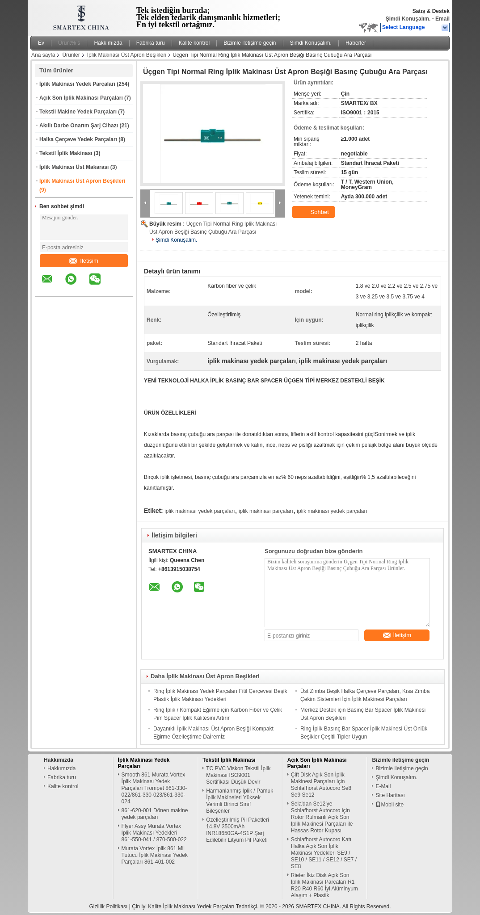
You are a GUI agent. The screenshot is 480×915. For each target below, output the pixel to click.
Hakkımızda (108, 43)
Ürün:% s (69, 43)
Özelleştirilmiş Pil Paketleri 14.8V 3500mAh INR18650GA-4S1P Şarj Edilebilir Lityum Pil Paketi (237, 830)
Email (442, 19)
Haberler (355, 43)
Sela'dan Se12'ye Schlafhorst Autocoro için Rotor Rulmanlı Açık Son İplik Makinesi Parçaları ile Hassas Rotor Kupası (322, 817)
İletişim (83, 260)
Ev (41, 43)
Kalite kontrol (194, 43)
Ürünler (71, 55)
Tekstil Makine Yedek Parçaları (78, 112)
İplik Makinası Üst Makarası (74, 167)
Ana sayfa (43, 55)
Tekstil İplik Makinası (66, 153)
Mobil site (389, 805)
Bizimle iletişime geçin (249, 43)
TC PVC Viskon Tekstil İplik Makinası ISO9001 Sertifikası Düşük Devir (238, 775)
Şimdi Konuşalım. (408, 19)
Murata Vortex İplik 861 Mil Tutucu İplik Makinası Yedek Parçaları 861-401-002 (155, 855)
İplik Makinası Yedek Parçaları (77, 84)
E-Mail (383, 786)
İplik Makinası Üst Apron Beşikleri (126, 55)
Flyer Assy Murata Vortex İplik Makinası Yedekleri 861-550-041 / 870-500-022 (154, 833)
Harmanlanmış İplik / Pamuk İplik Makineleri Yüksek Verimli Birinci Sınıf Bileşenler (239, 801)
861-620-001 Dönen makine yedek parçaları (155, 813)
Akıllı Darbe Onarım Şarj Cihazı (78, 125)
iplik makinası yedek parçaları (199, 511)
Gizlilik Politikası (108, 906)
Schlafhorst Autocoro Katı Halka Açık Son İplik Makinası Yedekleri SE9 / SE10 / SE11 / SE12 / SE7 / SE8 (324, 852)
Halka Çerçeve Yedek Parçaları (78, 139)
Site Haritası (389, 795)
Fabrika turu (150, 43)
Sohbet (314, 212)
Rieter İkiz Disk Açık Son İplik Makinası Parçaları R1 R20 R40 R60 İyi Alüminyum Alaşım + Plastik (324, 885)
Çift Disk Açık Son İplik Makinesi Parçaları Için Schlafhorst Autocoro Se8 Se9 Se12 (321, 785)
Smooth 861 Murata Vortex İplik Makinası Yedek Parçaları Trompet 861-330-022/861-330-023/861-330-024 (154, 788)
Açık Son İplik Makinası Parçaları (81, 98)
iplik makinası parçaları (266, 511)
